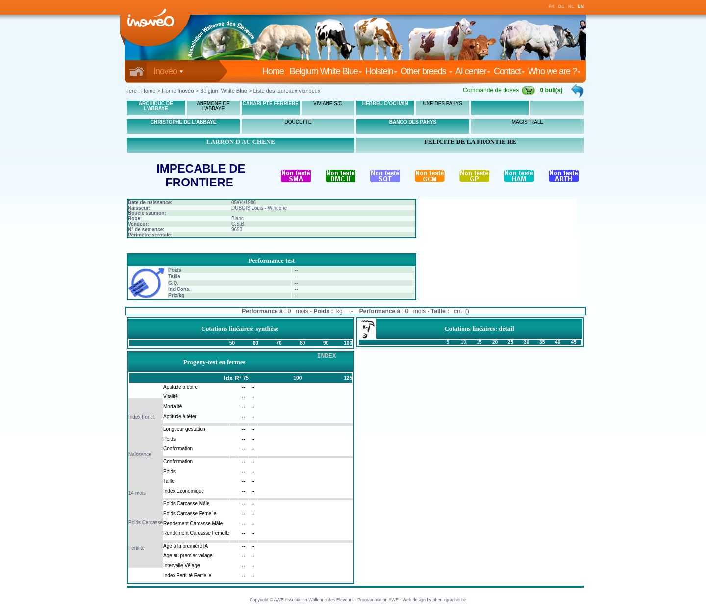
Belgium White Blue (326, 71)
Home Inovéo (178, 91)
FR (552, 6)
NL (571, 6)
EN (581, 6)
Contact (509, 71)
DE (561, 6)
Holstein (381, 71)
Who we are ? (554, 71)
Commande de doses (499, 90)
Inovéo (168, 71)
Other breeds (427, 71)
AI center (473, 71)
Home (275, 71)
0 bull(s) (551, 90)
